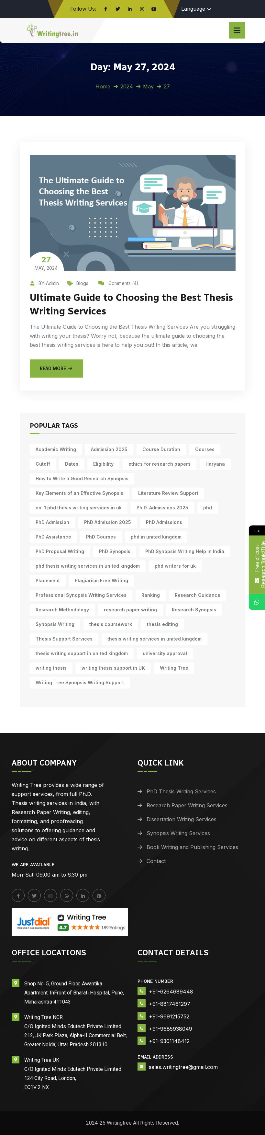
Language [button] (193, 9)
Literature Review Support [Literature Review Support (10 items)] (168, 493)
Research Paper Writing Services (187, 805)
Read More (56, 368)
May (148, 86)
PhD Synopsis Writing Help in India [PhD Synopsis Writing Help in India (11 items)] (184, 551)
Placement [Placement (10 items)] (48, 580)
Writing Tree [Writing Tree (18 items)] (174, 668)
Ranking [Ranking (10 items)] (150, 595)
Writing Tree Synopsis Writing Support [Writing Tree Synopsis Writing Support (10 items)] (80, 682)
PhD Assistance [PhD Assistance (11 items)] (53, 536)
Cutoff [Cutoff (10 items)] (43, 464)
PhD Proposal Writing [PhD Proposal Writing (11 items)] (60, 551)
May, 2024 (46, 263)
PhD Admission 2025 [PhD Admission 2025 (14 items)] (107, 522)
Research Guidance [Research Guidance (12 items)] (197, 595)
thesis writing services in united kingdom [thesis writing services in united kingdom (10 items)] (154, 638)
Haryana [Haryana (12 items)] (215, 464)
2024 (126, 86)
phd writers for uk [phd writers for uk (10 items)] (175, 566)
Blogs (77, 283)
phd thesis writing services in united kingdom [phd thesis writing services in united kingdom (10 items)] (88, 566)
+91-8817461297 (169, 1004)
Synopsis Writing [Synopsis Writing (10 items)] (55, 624)
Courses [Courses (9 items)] (205, 449)
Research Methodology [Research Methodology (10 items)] (62, 609)
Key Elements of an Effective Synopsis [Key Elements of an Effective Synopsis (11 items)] (79, 493)
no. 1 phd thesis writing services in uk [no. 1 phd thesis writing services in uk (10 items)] (79, 507)
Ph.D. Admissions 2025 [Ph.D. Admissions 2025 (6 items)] (162, 507)
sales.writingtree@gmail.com (183, 1067)
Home (102, 86)
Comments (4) (118, 283)
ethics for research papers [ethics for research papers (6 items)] (159, 464)
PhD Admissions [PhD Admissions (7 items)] (164, 522)
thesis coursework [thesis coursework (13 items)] (110, 624)
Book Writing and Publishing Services (192, 847)
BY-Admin (44, 283)
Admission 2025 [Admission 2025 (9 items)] (109, 449)
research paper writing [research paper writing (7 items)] (130, 609)
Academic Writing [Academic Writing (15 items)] (56, 449)
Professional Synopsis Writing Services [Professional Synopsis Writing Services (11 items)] (81, 595)
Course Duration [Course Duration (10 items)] (161, 449)
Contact (156, 861)
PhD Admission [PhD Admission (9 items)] (52, 522)
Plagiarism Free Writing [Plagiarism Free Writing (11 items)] (101, 580)
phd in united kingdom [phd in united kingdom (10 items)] (156, 536)
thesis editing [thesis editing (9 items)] (162, 624)
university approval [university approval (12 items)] (165, 653)
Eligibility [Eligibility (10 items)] (103, 464)
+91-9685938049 (170, 1029)
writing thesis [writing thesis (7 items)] (51, 668)
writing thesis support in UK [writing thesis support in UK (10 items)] (113, 668)
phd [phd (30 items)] (207, 507)
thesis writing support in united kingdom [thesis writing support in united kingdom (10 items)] (82, 653)
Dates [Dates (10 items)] (71, 464)
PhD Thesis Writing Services (181, 791)
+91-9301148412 (169, 1041)
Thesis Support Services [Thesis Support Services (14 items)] (64, 638)
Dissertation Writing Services (181, 819)
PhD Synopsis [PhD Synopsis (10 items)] (114, 551)
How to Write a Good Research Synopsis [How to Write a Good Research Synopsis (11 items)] (82, 478)
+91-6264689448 (171, 991)
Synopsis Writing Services (178, 833)
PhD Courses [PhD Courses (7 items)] (101, 536)
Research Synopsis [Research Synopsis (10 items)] (194, 609)
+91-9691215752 (169, 1016)
